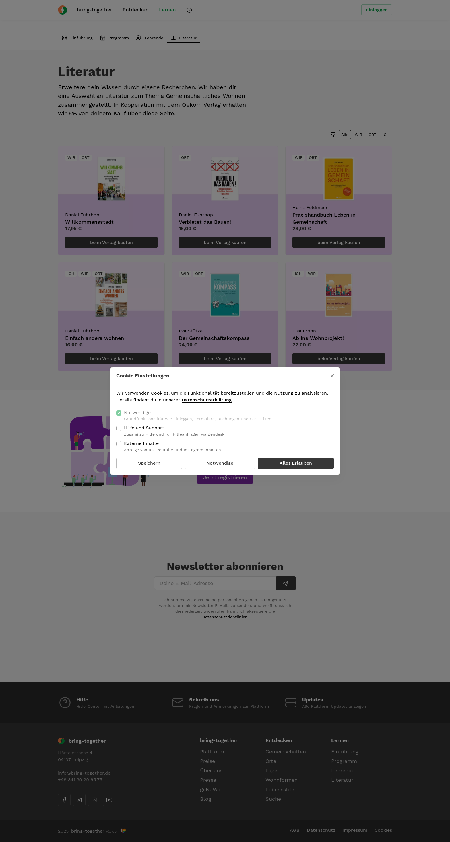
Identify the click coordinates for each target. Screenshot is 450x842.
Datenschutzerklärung (207, 400)
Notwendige (197, 416)
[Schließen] (332, 376)
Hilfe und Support (174, 431)
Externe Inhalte (172, 447)
